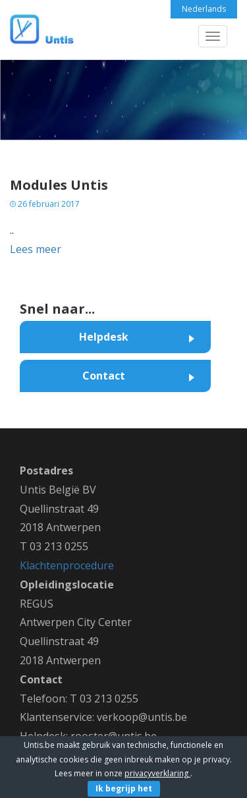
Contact (103, 375)
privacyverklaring (157, 773)
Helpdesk (103, 336)
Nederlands (204, 8)
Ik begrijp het (124, 788)
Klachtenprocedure (67, 565)
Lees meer (35, 249)
